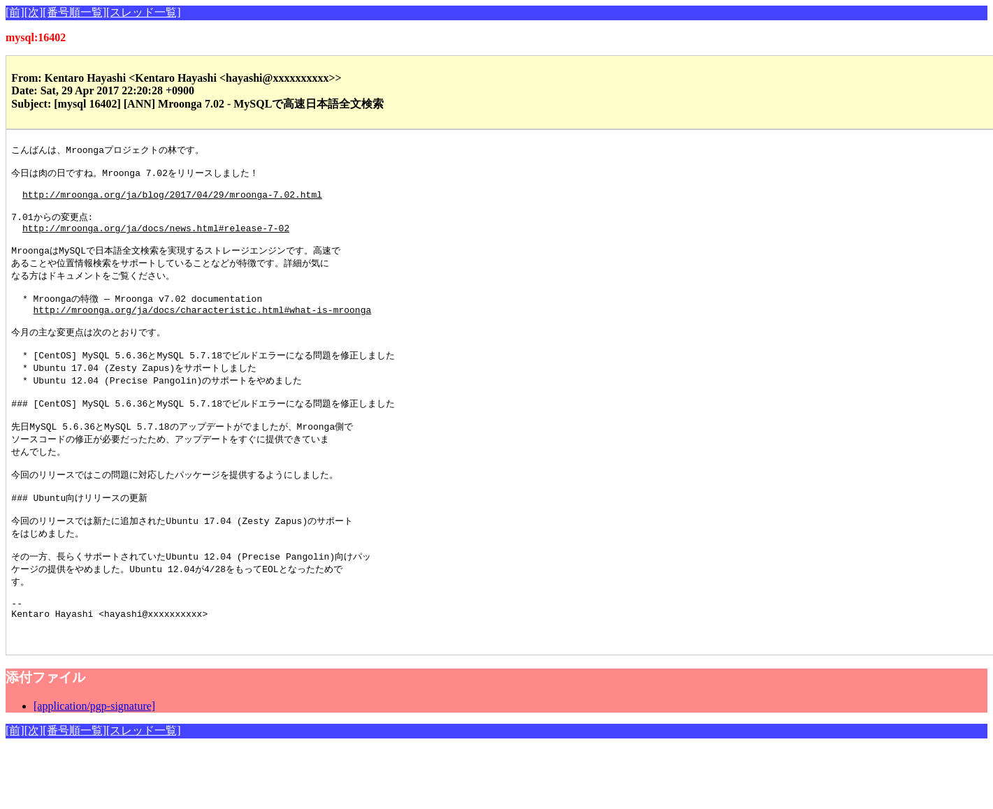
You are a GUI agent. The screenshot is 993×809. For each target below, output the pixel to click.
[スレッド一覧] (143, 12)
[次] (33, 12)
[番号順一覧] (74, 12)
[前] (15, 12)
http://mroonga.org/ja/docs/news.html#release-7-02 (155, 240)
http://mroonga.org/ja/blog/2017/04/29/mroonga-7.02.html (172, 202)
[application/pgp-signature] (94, 765)
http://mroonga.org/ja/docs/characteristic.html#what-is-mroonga (203, 331)
